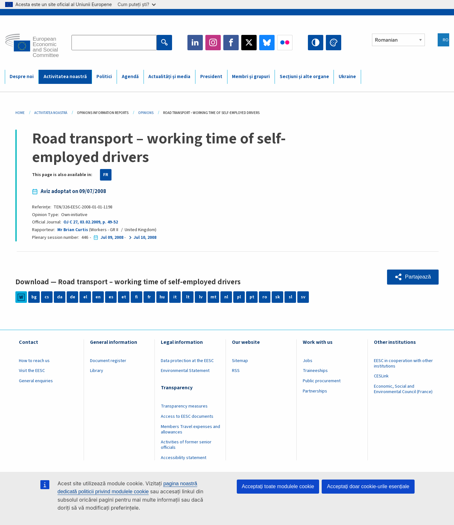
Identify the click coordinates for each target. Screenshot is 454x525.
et (123, 297)
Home (20, 112)
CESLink (381, 376)
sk (277, 297)
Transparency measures (184, 406)
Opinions (145, 112)
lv (200, 297)
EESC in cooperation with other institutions (403, 363)
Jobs (307, 361)
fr (149, 297)
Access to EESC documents (187, 416)
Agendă (130, 76)
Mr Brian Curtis (72, 230)
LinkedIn (195, 42)
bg (34, 297)
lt (188, 297)
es (111, 297)
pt (252, 297)
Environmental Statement (185, 371)
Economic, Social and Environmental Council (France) (403, 389)
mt (213, 297)
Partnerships (315, 391)
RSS (236, 371)
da (59, 297)
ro (264, 297)
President (211, 76)
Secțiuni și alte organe (304, 76)
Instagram (213, 42)
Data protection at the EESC (187, 361)
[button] (413, 277)
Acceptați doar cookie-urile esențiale (368, 486)
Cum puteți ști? (137, 4)
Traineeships (315, 371)
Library (96, 371)
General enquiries (36, 381)
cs (47, 297)
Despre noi (22, 76)
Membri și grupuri (251, 76)
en (98, 297)
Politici (104, 76)
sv (303, 297)
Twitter (249, 42)
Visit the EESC (32, 371)
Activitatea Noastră (50, 112)
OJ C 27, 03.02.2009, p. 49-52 (90, 222)
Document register (108, 361)
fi (136, 297)
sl (290, 297)
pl (239, 297)
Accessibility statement (183, 458)
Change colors (333, 42)
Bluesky (267, 42)
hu (162, 297)
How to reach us (34, 361)
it (175, 297)
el (85, 297)
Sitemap (240, 361)
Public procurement (322, 381)
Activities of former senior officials (186, 445)
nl (226, 297)
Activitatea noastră (65, 76)
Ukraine (347, 76)
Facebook (231, 42)
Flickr (285, 42)
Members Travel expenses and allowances (190, 429)
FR (105, 175)
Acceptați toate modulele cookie (278, 486)
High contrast (315, 42)
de (72, 297)
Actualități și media (169, 76)
